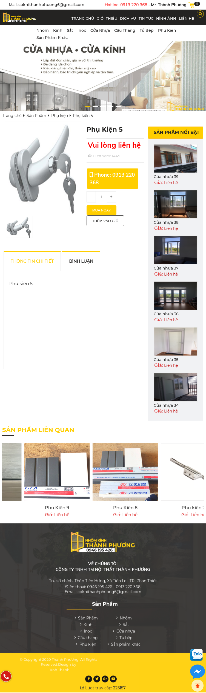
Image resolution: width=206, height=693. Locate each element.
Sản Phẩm (36, 115)
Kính (57, 30)
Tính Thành (59, 667)
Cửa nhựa (100, 30)
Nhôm (42, 30)
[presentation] (198, 481)
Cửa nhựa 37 (166, 268)
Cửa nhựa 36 (166, 313)
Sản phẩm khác (52, 37)
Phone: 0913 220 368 (112, 178)
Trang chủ (12, 115)
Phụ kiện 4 (72, 507)
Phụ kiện (167, 30)
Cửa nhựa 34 (166, 405)
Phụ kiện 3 (140, 507)
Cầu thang (124, 30)
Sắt (70, 30)
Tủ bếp (147, 30)
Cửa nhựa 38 (166, 222)
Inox (82, 30)
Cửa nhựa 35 (166, 359)
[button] (87, 106)
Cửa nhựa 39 (166, 176)
